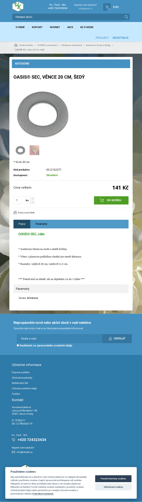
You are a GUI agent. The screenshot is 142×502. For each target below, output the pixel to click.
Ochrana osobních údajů (24, 388)
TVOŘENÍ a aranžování (47, 45)
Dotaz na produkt (26, 212)
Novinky (55, 27)
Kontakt (37, 27)
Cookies (16, 394)
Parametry (41, 224)
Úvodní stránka (23, 45)
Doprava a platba (20, 372)
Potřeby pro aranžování (71, 45)
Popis (21, 224)
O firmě (20, 27)
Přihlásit (102, 38)
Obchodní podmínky (22, 378)
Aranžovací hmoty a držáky (98, 45)
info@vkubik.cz (85, 9)
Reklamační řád (20, 383)
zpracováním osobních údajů (54, 345)
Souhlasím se (44, 345)
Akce (70, 27)
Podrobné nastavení (43, 493)
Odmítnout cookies (113, 487)
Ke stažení (87, 27)
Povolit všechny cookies (113, 478)
